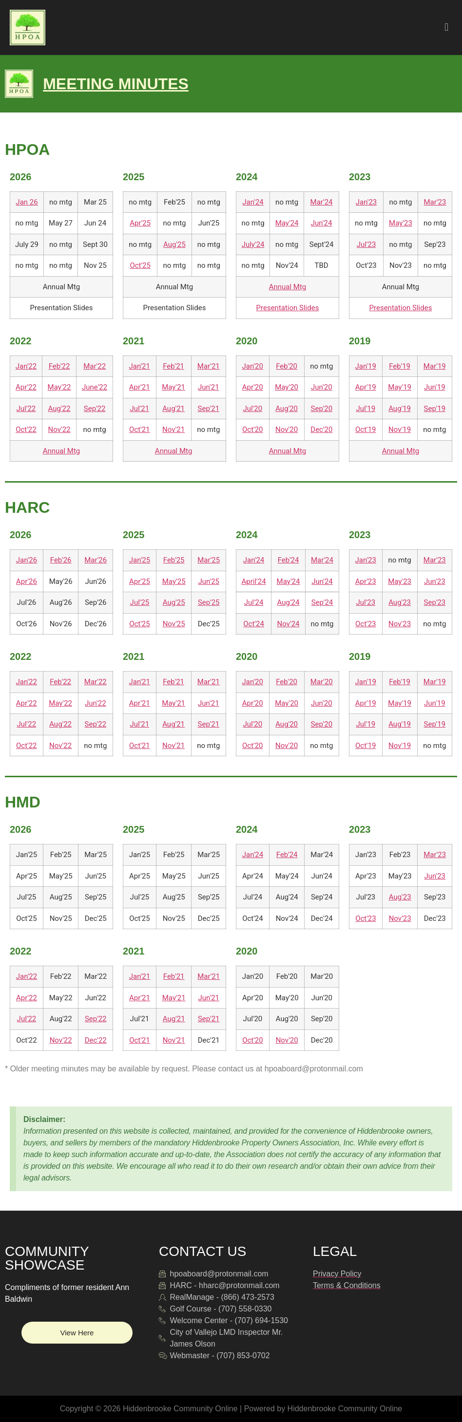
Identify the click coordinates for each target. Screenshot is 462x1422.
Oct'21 (139, 429)
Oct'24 (253, 623)
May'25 (174, 581)
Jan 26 (27, 202)
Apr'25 (140, 223)
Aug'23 (399, 602)
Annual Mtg (288, 286)
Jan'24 (252, 202)
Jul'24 (254, 602)
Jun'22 (95, 703)
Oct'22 (26, 429)
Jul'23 (366, 244)
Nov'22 (59, 429)
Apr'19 (365, 387)
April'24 (254, 581)
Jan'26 (26, 560)
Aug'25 (174, 244)
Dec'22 (96, 1040)
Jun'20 (321, 387)
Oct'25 (140, 265)
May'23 (400, 223)
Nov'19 (399, 429)
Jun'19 (434, 387)
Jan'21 (139, 366)
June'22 (94, 387)
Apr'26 (26, 581)
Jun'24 (321, 223)
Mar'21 (208, 366)
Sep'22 (95, 408)
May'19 (399, 387)
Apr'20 (252, 387)
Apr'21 (139, 387)
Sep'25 (209, 602)
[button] (446, 28)
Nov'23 (399, 623)
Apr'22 (26, 387)
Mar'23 (435, 202)
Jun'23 (434, 581)
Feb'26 (61, 560)
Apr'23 (365, 581)
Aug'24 (288, 602)
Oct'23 (365, 623)
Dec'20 (321, 429)
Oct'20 (252, 429)
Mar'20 (321, 681)
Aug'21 (173, 408)
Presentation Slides (287, 307)
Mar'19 (435, 366)
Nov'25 (174, 623)
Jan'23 (366, 202)
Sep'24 (322, 602)
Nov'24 (288, 623)
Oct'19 (365, 429)
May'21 (173, 387)
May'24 (287, 223)
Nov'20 (286, 429)
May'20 (286, 387)
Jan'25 (139, 560)
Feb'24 (288, 560)
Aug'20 (286, 408)
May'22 (59, 387)
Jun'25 (208, 581)
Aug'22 (59, 408)
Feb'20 (286, 366)
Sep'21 (209, 408)
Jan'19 (365, 366)
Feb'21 (173, 366)
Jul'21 (139, 408)
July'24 (253, 244)
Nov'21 (173, 429)
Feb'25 (174, 560)
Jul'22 (26, 408)
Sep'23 (435, 602)
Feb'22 (59, 366)
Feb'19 (399, 366)
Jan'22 (26, 366)
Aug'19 (399, 408)
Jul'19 (365, 408)
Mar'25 (208, 560)
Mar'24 (321, 202)
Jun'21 (208, 387)
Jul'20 (252, 408)
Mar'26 (95, 560)
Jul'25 (140, 602)
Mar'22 (94, 366)
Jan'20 (252, 366)
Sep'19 (435, 408)
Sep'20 (322, 408)
